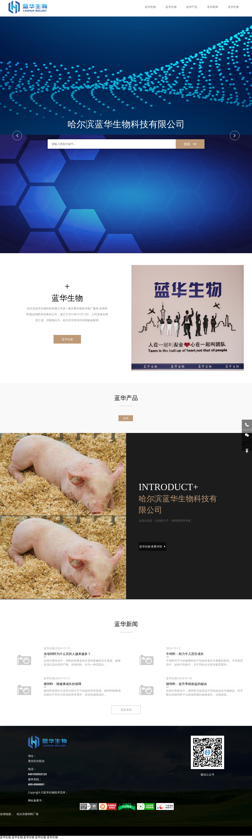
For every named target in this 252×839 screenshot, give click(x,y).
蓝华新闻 (212, 7)
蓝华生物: (152, 546)
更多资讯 (126, 710)
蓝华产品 (191, 7)
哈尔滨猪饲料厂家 (28, 814)
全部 (125, 418)
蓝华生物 (150, 7)
